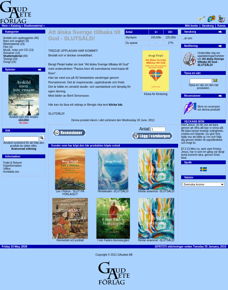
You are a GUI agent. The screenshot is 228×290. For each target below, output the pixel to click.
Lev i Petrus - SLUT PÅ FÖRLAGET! (70, 193)
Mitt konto (191, 25)
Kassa (221, 25)
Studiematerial (33, 25)
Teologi (7, 58)
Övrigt (7, 61)
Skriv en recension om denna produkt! (208, 108)
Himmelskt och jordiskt (70, 240)
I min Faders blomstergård (113, 240)
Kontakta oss (11, 171)
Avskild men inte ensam (23, 116)
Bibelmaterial (11, 43)
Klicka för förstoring (155, 93)
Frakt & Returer (12, 162)
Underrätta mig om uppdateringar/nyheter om (210, 58)
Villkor (7, 168)
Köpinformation (12, 165)
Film (5, 46)
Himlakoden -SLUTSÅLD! (113, 191)
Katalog (16, 25)
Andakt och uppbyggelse (18, 37)
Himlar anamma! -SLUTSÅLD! (156, 191)
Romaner (8, 52)
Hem (5, 25)
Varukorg (208, 25)
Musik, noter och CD (15, 49)
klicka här (115, 104)
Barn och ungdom (14, 40)
